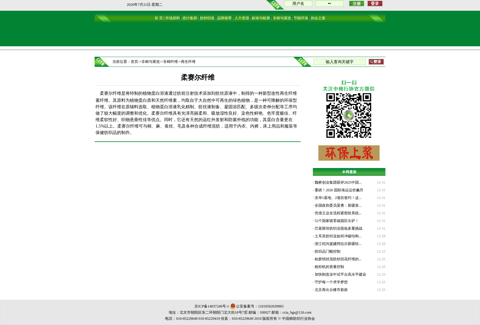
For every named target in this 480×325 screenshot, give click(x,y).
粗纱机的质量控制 (329, 267)
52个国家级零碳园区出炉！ (336, 221)
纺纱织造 (207, 18)
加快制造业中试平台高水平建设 (340, 274)
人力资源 (241, 18)
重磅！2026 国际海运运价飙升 (338, 190)
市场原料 (172, 18)
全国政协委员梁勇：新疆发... (338, 205)
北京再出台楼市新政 (331, 290)
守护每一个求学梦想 (331, 282)
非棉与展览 (282, 18)
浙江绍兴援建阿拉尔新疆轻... (338, 244)
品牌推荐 (224, 18)
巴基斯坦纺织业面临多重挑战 (338, 228)
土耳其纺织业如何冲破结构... (338, 236)
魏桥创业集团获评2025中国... (338, 182)
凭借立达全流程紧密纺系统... (338, 213)
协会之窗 (318, 18)
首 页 (159, 18)
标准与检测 (261, 18)
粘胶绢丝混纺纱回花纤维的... (338, 259)
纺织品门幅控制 (327, 251)
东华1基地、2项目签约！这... (338, 198)
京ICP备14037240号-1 (211, 306)
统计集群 (189, 18)
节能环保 (301, 18)
